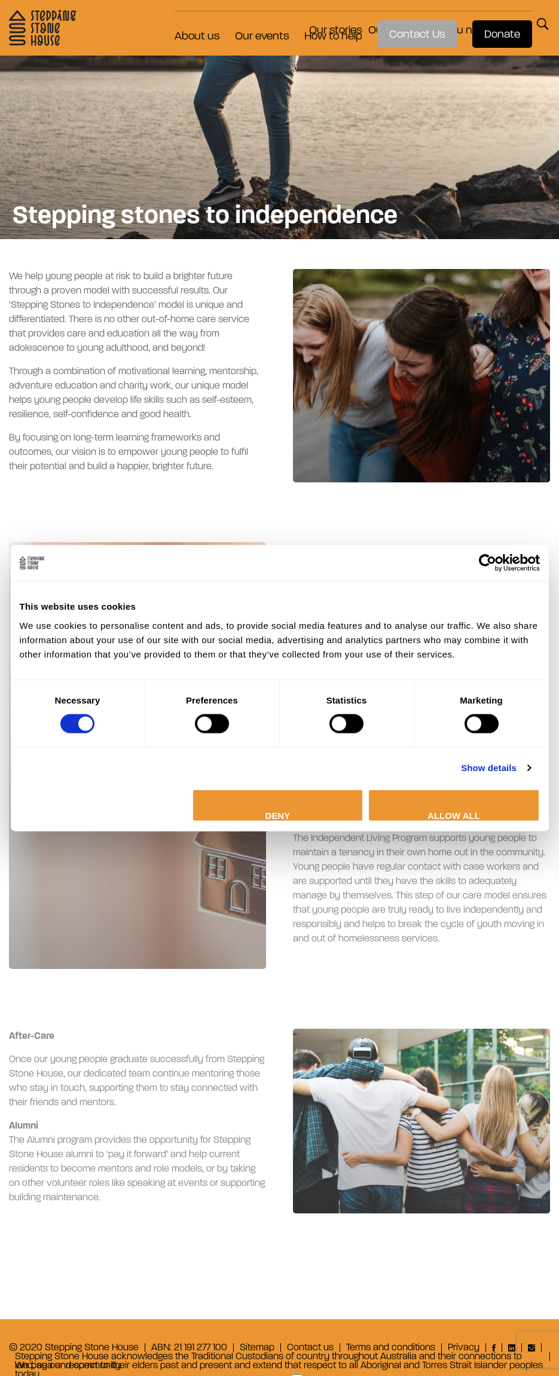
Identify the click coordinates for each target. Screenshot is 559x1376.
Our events (256, 22)
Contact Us (411, 22)
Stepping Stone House (37, 23)
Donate (496, 22)
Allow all (453, 815)
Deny (278, 815)
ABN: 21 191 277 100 (189, 1347)
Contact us (310, 1347)
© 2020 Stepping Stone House (74, 1347)
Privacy (463, 1347)
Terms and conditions (390, 1347)
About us (191, 22)
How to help (327, 22)
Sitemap (257, 1347)
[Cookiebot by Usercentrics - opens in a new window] (487, 563)
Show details (489, 768)
